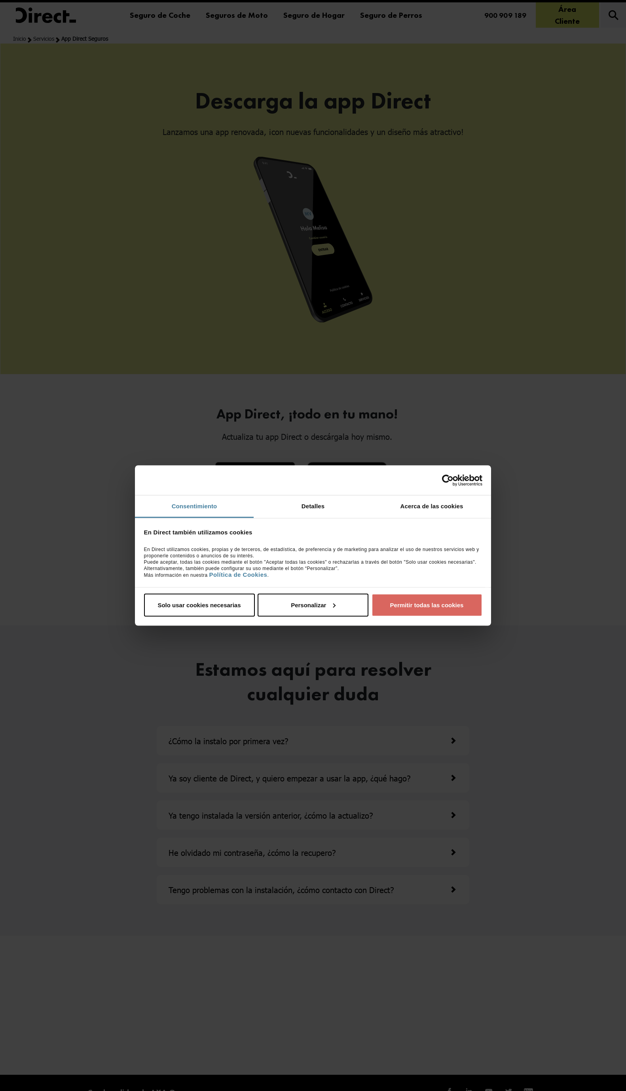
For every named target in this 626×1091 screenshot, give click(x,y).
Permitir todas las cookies (427, 604)
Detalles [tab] (313, 506)
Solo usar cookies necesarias (199, 604)
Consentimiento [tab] (194, 506)
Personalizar (313, 604)
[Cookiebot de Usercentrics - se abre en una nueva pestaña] (447, 480)
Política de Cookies (238, 574)
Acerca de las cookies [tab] (431, 506)
